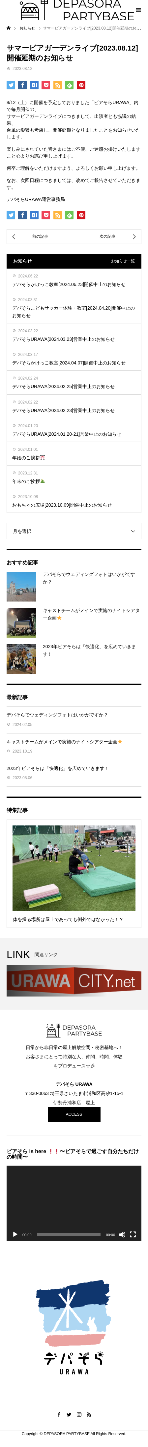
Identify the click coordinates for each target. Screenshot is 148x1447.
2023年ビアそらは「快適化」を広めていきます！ (58, 768)
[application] (74, 1203)
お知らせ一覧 (123, 261)
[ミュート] (122, 1234)
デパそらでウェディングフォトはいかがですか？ (57, 714)
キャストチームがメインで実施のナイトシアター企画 (64, 741)
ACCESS (74, 1114)
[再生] (15, 1234)
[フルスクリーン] (133, 1234)
